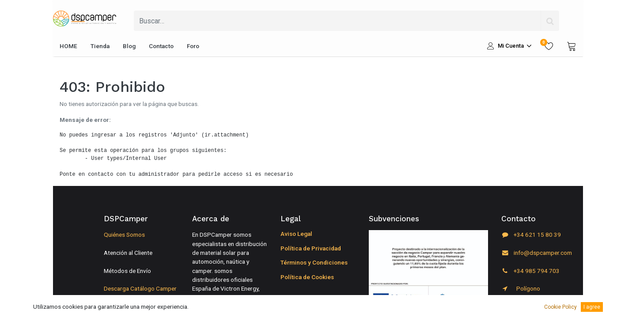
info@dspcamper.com (536, 252)
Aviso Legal (296, 233)
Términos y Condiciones (314, 262)
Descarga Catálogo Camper (140, 288)
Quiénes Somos (124, 234)
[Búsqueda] (550, 21)
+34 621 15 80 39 (531, 234)
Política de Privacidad (310, 248)
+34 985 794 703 (530, 270)
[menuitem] (68, 46)
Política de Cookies (307, 276)
